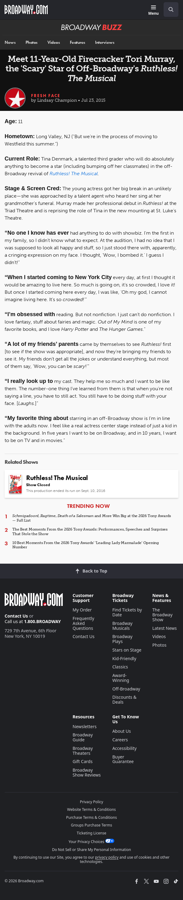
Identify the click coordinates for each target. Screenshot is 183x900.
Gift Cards (83, 761)
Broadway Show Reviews (87, 772)
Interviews (104, 42)
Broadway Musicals (122, 625)
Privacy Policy (91, 801)
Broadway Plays (122, 638)
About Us (121, 731)
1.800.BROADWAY (42, 621)
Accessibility (124, 748)
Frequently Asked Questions (83, 623)
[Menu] (153, 10)
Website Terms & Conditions (91, 809)
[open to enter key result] (171, 9)
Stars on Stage (126, 650)
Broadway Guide (83, 737)
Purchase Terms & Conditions (91, 817)
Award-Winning (120, 677)
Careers (120, 740)
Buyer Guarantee (123, 759)
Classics (120, 667)
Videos (53, 42)
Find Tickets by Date (127, 612)
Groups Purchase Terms (91, 825)
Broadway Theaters (83, 750)
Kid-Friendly (124, 658)
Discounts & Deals (124, 699)
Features (77, 42)
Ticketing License (91, 833)
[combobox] (168, 9)
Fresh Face (45, 95)
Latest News (164, 628)
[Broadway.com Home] (26, 9)
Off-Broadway (126, 689)
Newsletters (85, 726)
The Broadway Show (162, 614)
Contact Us (16, 616)
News (10, 42)
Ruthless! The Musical (74, 173)
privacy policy (106, 857)
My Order (82, 610)
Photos (32, 42)
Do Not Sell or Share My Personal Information (91, 849)
